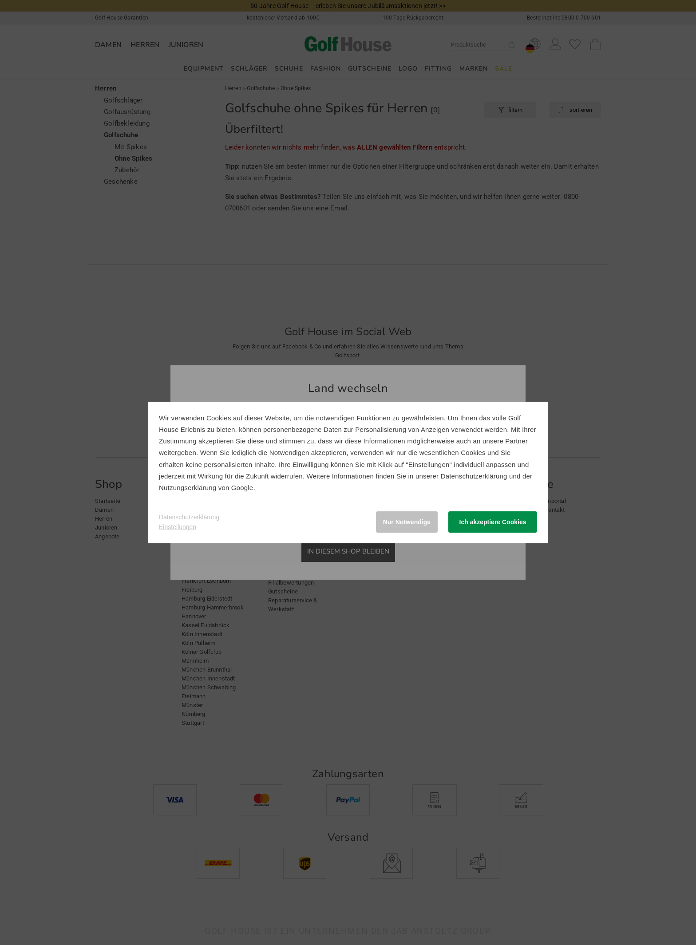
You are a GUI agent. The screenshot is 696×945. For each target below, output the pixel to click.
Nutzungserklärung (187, 487)
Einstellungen (177, 526)
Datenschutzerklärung (474, 476)
